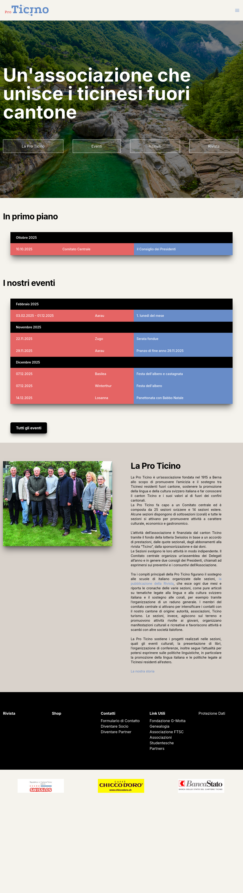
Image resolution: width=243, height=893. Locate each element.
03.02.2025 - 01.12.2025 (35, 316)
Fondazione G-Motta (168, 720)
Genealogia (159, 726)
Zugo (99, 339)
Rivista (214, 146)
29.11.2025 (24, 351)
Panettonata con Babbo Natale (160, 398)
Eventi (96, 146)
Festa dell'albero (149, 386)
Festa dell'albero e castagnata (160, 374)
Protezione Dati (212, 713)
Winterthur (103, 386)
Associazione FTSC (167, 732)
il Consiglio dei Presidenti (156, 249)
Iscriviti (155, 146)
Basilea (100, 374)
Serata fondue (147, 339)
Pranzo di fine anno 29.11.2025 (160, 351)
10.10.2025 (24, 249)
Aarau (99, 316)
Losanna (101, 398)
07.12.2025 (24, 374)
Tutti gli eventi (28, 428)
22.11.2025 (24, 339)
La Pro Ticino (33, 146)
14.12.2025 (24, 398)
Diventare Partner (116, 732)
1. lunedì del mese (150, 316)
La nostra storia (142, 671)
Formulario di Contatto (120, 720)
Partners (157, 748)
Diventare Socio (114, 726)
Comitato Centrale (76, 249)
